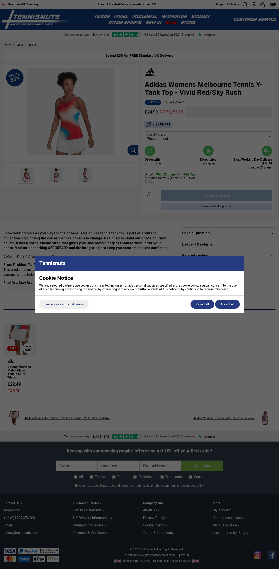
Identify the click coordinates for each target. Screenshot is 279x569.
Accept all (227, 304)
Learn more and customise (63, 304)
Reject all (202, 304)
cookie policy (189, 285)
